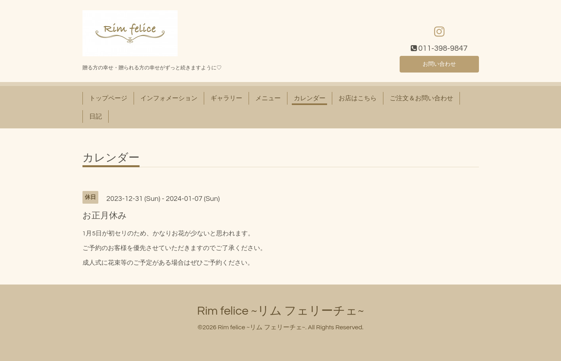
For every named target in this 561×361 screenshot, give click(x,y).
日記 (95, 116)
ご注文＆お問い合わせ (421, 98)
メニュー (268, 98)
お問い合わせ (439, 63)
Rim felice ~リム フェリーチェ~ (280, 311)
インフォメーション (168, 98)
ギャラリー (226, 98)
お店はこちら (358, 98)
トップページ (108, 98)
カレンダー (309, 98)
